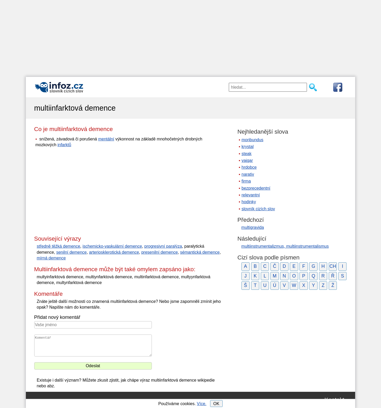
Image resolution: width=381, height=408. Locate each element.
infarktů (64, 145)
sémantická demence (200, 252)
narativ (247, 174)
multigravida (252, 227)
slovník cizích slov (258, 209)
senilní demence (71, 252)
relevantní (250, 195)
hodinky (248, 202)
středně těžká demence (58, 246)
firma (246, 181)
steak (246, 153)
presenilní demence (159, 252)
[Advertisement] (190, 36)
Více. (201, 403)
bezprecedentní (255, 188)
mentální (106, 139)
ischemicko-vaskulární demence (112, 246)
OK (216, 403)
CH (333, 266)
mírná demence (51, 258)
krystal (247, 146)
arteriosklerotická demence (114, 252)
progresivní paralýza (163, 246)
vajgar (247, 160)
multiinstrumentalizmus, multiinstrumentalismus (285, 246)
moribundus (252, 140)
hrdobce (249, 167)
